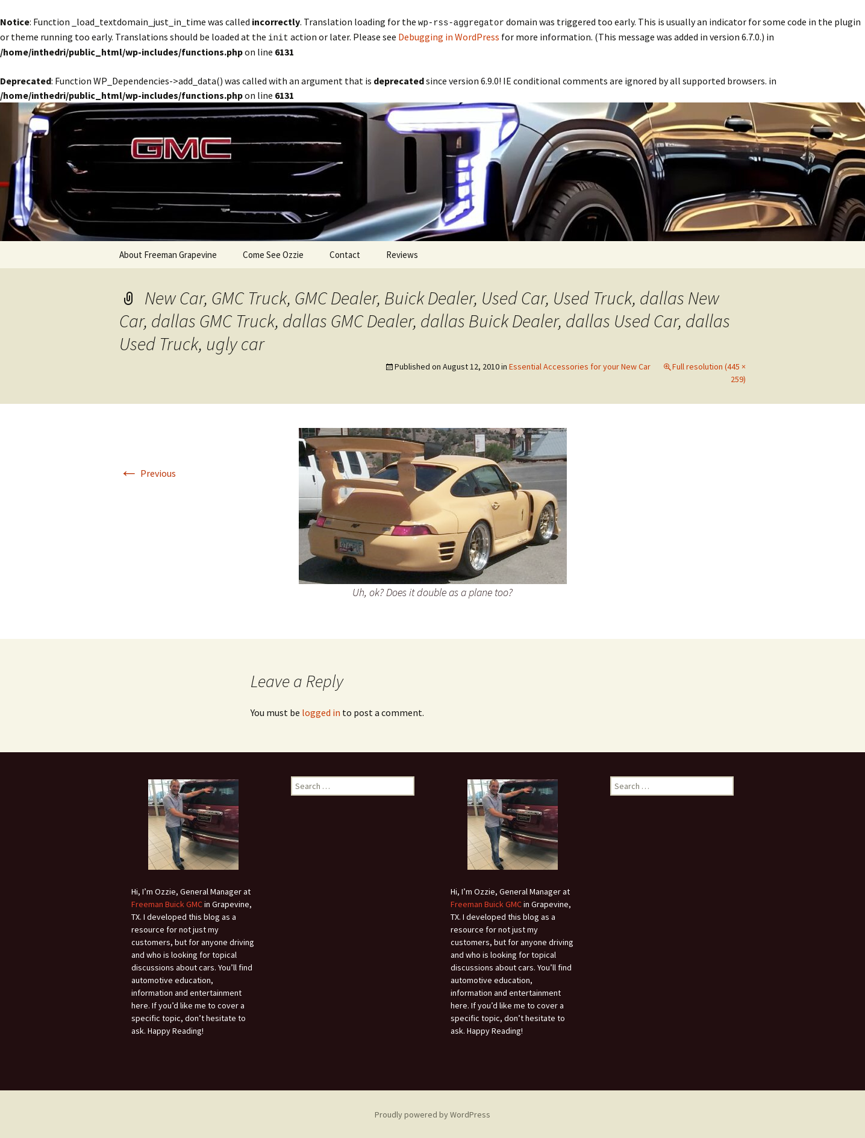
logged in (321, 711)
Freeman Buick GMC (166, 903)
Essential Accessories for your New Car (580, 365)
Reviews (402, 253)
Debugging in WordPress (448, 36)
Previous (147, 472)
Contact (344, 253)
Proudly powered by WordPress (432, 1113)
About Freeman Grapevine (168, 253)
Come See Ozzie (273, 253)
